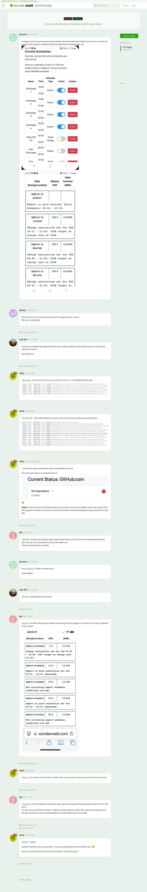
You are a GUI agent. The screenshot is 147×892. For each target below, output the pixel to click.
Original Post (125, 43)
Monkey (28, 380)
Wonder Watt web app (29, 1)
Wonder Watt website (10, 1)
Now (122, 83)
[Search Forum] (106, 5)
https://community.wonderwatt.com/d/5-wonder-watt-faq (82, 777)
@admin (25, 539)
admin (27, 804)
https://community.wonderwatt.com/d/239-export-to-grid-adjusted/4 (50, 851)
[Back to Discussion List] (3, 5)
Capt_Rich (28, 418)
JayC (26, 777)
